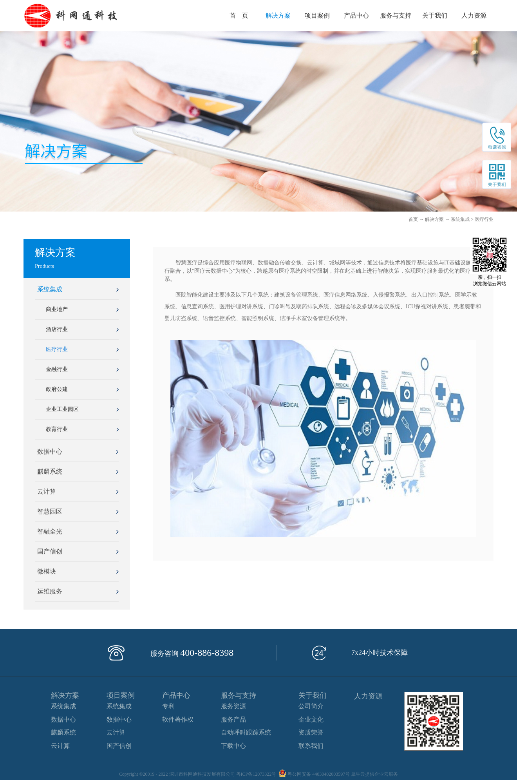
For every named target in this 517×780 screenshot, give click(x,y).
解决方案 (434, 219)
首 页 (239, 15)
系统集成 (460, 219)
